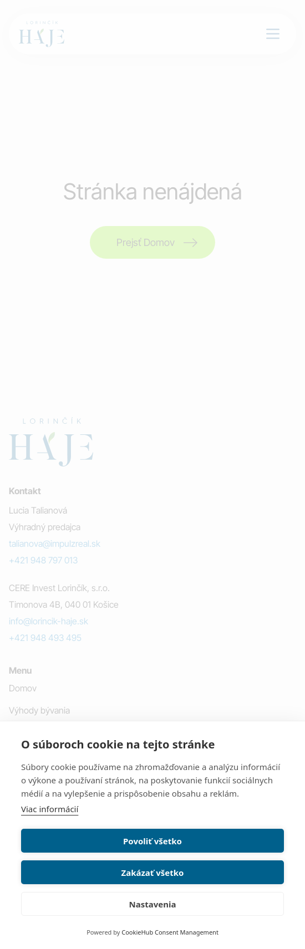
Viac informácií (49, 808)
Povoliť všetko (152, 841)
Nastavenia (152, 904)
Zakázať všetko (152, 872)
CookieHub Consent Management (169, 932)
